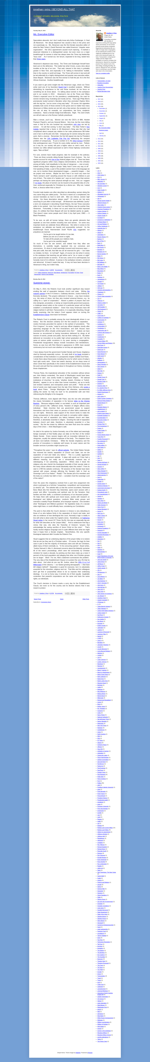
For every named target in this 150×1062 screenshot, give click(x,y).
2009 (99, 148)
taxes (98, 937)
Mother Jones (101, 706)
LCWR (99, 638)
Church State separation (104, 296)
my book (38, 183)
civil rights (100, 305)
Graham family (101, 490)
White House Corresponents (105, 1018)
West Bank (100, 1016)
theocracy (100, 959)
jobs (98, 574)
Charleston (100, 292)
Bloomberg (100, 271)
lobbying (99, 653)
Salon (99, 870)
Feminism (100, 422)
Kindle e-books (101, 625)
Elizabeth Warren (102, 407)
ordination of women (103, 751)
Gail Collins (100, 447)
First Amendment (102, 426)
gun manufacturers (102, 494)
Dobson (99, 373)
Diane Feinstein (101, 364)
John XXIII (100, 591)
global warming (101, 475)
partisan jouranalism (103, 759)
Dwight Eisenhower (102, 392)
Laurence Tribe (101, 634)
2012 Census (78, 141)
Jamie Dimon (101, 561)
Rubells (99, 866)
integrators (100, 539)
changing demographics (104, 290)
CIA (98, 298)
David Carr (62, 87)
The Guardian (101, 957)
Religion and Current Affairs (105, 827)
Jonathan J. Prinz (111, 33)
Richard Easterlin (102, 847)
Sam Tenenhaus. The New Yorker (106, 872)
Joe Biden (100, 578)
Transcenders (101, 976)
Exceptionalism (101, 417)
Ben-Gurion (100, 247)
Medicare (99, 689)
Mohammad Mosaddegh (104, 700)
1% (98, 171)
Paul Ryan (100, 770)
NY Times (77, 272)
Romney (99, 853)
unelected (100, 986)
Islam (98, 547)
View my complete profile (103, 73)
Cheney (99, 294)
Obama (99, 742)
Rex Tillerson (101, 844)
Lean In (99, 640)
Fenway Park (101, 424)
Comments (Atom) (46, 602)
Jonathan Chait (101, 598)
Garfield (99, 454)
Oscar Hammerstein (103, 757)
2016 (99, 101)
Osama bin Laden (102, 755)
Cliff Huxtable (101, 307)
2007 (99, 153)
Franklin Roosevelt (102, 439)
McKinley (99, 685)
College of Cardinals (103, 317)
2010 (99, 146)
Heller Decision (101, 505)
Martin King (100, 679)
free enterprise (101, 441)
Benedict (99, 249)
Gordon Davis (101, 483)
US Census (100, 999)
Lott (98, 657)
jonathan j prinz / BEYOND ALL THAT (54, 9)
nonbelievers (100, 730)
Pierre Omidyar (101, 779)
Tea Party (100, 940)
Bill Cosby (100, 260)
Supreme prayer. (41, 283)
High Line (100, 513)
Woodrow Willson (102, 1033)
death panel (100, 356)
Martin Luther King (102, 681)
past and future (101, 762)
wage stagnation (101, 1003)
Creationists (100, 337)
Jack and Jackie (101, 559)
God (98, 477)
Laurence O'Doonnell (103, 632)
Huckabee (100, 524)
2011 (99, 143)
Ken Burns (100, 621)
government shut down (103, 488)
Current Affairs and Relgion (104, 343)
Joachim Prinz (101, 89)
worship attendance (102, 1037)
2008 (99, 151)
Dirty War (100, 371)
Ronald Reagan (101, 857)
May (100, 125)
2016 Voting (100, 175)
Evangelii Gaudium (102, 415)
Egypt (99, 405)
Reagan (99, 819)
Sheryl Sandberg (102, 895)
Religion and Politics (103, 830)
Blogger (90, 1052)
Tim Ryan (100, 967)
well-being (100, 1014)
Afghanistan (100, 196)
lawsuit (99, 636)
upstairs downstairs (102, 996)
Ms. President (101, 708)
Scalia (99, 878)
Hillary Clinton (101, 515)
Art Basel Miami (101, 222)
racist (98, 817)
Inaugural (100, 530)
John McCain (101, 587)
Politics (99, 783)
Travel (99, 978)
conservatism (101, 326)
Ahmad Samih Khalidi (103, 200)
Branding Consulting (103, 83)
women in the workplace (47, 274)
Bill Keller (100, 264)
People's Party (101, 772)
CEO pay (99, 288)
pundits (99, 813)
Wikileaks (100, 1020)
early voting (100, 396)
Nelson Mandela (101, 721)
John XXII (100, 589)
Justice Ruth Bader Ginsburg (105, 610)
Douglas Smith (101, 381)
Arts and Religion (102, 224)
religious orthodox (102, 834)
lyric (74, 230)
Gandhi (99, 451)
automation (100, 234)
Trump (99, 980)
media (99, 687)
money (99, 702)
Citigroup (99, 300)
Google (99, 481)
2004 (99, 161)
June (100, 123)
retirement (100, 840)
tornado (99, 972)
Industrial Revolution (103, 534)
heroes (99, 511)
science (99, 880)
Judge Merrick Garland (103, 606)
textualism (100, 948)
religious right (101, 836)
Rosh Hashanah (101, 859)
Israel (98, 554)
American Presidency (103, 209)
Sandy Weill (100, 876)
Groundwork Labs (102, 492)
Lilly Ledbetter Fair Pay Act (58, 138)
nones (99, 732)
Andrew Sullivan (101, 211)
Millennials (100, 698)
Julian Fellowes (101, 608)
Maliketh (78, 1052)
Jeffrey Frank (101, 566)
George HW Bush (102, 462)
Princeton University (103, 806)
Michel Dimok (101, 696)
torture (99, 974)
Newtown (99, 727)
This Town (100, 965)
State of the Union (102, 914)
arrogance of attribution (103, 219)
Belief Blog (100, 245)
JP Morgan (100, 602)
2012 (99, 141)
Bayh (98, 243)
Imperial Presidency (102, 528)
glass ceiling (100, 468)
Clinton (99, 311)
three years (41, 59)
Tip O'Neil (100, 969)
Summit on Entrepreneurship (105, 925)
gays (98, 458)
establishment (101, 409)
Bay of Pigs (100, 241)
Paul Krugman (101, 768)
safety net (100, 868)
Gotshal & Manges (102, 485)
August (101, 118)
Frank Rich (100, 437)
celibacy (99, 286)
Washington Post (102, 1007)
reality (99, 821)
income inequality (102, 532)
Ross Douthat (101, 861)
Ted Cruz (99, 944)
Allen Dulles (100, 205)
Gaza (98, 460)
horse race (100, 522)
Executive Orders (102, 420)
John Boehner (101, 581)
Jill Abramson (64, 272)
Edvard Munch (101, 403)
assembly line (101, 228)
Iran (98, 541)
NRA (98, 736)
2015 (99, 104)
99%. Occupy (101, 179)
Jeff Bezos (100, 564)
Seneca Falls (101, 889)
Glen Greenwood (102, 473)
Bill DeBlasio (100, 262)
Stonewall (100, 923)
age (98, 198)
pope (98, 789)
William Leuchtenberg (103, 1022)
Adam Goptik (101, 190)
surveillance (100, 933)
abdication (100, 181)
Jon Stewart (100, 596)
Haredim (99, 498)
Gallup (99, 449)
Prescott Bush (101, 796)
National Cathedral (102, 717)
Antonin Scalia (101, 215)
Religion (99, 825)
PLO (98, 781)
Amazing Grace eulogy (103, 207)
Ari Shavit (100, 217)
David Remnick (101, 352)
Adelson (99, 192)
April (100, 133)
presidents (100, 802)
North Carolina (101, 734)
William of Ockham (102, 1024)
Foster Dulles (101, 430)
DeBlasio (99, 360)
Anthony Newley (101, 213)
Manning (99, 666)
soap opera (100, 908)
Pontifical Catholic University (105, 787)
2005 (99, 158)
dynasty (99, 394)
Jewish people (101, 568)
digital (99, 369)
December (102, 108)
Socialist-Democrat (102, 910)
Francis (99, 432)
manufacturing (101, 668)
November (102, 111)
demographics (101, 362)
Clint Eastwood (101, 309)
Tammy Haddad (101, 935)
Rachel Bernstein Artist (103, 91)
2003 (99, 163)
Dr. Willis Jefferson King (104, 390)
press (98, 804)
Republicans (100, 838)
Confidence (100, 324)
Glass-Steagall (101, 471)
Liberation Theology (102, 645)
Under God (100, 984)
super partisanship (102, 929)
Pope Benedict (101, 791)
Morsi (98, 704)
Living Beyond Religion (103, 651)
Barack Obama (101, 237)
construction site (101, 330)
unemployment (101, 989)
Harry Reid (100, 500)
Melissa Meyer (101, 693)
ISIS (98, 545)
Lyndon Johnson (102, 662)
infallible (99, 537)
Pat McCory (100, 764)
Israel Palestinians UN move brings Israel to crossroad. (105, 556)
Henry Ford (100, 507)
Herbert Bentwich (102, 509)
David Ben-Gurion (102, 347)
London (99, 655)
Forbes (99, 428)
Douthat (99, 383)
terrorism (99, 946)
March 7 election (102, 670)
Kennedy (99, 623)
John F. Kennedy (102, 583)
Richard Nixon (101, 849)
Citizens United (101, 303)
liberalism (100, 642)
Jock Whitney (101, 576)
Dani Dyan (100, 345)
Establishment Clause (41, 315)
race (98, 815)
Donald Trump (101, 377)
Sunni (99, 927)
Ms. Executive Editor (43, 34)
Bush (98, 275)
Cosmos (99, 334)
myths (99, 713)
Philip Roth (100, 776)
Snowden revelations (103, 906)
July (100, 120)
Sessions (99, 893)
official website (63, 450)
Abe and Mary (101, 183)
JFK (98, 570)
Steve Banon (101, 920)
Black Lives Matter (102, 266)
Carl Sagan (100, 283)
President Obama (102, 798)
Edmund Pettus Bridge (103, 400)
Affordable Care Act (102, 194)
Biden (99, 256)
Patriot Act (100, 766)
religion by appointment (103, 832)
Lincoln (99, 647)
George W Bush (101, 464)
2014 (99, 106)
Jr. (98, 604)
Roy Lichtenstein (102, 864)
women (99, 1028)
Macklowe (100, 664)
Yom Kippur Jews (102, 1041)
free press (100, 443)
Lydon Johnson (101, 659)
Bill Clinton (100, 258)
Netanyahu (100, 723)
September (102, 116)
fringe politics (101, 445)
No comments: (59, 270)
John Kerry (100, 585)
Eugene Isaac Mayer (103, 413)
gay (98, 456)
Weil (98, 1011)
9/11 (98, 177)
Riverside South (101, 851)
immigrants (100, 526)
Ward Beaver (101, 1005)
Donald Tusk (100, 379)
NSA (98, 738)
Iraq (98, 543)
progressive (100, 810)
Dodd (98, 375)
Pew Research (101, 774)
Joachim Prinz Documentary (105, 87)
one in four (55, 159)
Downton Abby (101, 386)
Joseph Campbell (102, 600)
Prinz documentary (102, 808)
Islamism (99, 549)
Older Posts (85, 599)
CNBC (99, 313)
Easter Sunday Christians (104, 398)
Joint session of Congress (104, 593)
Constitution (100, 328)
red (98, 823)
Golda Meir (100, 479)
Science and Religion (103, 882)
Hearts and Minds (102, 503)
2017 (99, 99)
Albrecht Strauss (102, 202)
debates (99, 358)
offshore (99, 747)
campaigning (100, 279)
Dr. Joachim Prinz (102, 388)
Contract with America (103, 332)
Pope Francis (101, 793)
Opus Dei (100, 749)
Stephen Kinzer (101, 918)
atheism (99, 230)
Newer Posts (37, 599)
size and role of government (105, 901)
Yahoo (99, 1039)
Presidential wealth (102, 800)
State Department (102, 912)
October (101, 113)
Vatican (99, 1001)
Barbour (99, 239)
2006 (99, 156)
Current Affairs (101, 341)
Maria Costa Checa (102, 674)
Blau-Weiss (100, 268)
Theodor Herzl (101, 961)
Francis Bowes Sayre (103, 434)
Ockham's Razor (102, 744)
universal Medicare (102, 991)
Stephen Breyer (101, 916)
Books (99, 273)
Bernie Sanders (101, 254)
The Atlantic (100, 950)
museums (100, 710)
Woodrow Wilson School (104, 1035)
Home (61, 599)
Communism (100, 320)
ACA (98, 188)
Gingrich (99, 466)
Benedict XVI (101, 251)
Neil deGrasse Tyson (103, 719)
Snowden (100, 903)
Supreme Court (101, 931)
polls (98, 785)
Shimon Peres (101, 899)
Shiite (99, 897)
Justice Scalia (101, 613)
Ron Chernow (101, 855)
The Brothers (101, 952)
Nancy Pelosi (101, 715)
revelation (100, 842)
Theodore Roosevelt (103, 963)
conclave (99, 322)
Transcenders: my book (103, 81)
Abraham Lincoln (102, 185)
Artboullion (100, 85)
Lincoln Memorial (102, 649)
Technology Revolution (103, 942)
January (101, 135)
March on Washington (103, 672)
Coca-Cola (100, 315)
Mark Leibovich (101, 676)
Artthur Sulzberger (42, 272)
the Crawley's (101, 955)
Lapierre (99, 630)
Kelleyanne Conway (102, 617)
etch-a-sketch (101, 411)
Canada (99, 281)
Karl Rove (100, 615)
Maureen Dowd (101, 683)
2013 (99, 139)
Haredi (99, 496)
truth (98, 982)
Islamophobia (101, 551)
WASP (99, 1009)
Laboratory (100, 627)
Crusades (100, 339)
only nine (77, 124)
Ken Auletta (71, 272)
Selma (99, 886)
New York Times (101, 725)
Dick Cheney (100, 366)
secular (99, 884)
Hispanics (100, 517)
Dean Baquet (57, 272)
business (99, 277)
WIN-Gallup (100, 1026)
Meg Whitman (101, 691)
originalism (100, 753)
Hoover (99, 520)
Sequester (100, 891)
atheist (99, 232)
